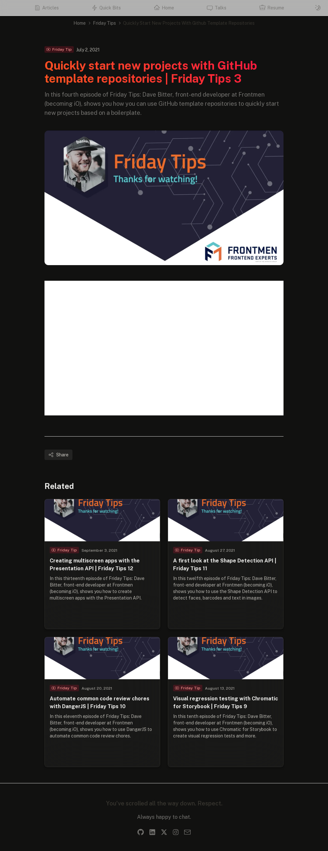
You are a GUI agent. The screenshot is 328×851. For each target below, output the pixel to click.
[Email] (187, 832)
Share (58, 454)
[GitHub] (140, 832)
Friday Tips (104, 23)
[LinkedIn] (152, 832)
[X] (164, 832)
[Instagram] (175, 832)
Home (79, 23)
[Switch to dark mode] (318, 8)
